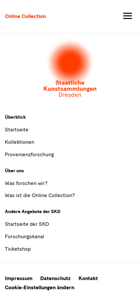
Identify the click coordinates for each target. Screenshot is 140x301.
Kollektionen (19, 142)
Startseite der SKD (27, 224)
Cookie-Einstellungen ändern (39, 287)
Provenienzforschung (29, 154)
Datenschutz (55, 278)
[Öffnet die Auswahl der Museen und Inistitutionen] (70, 69)
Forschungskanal (24, 236)
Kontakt (88, 278)
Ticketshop (18, 249)
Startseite (16, 129)
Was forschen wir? (26, 183)
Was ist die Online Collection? (40, 195)
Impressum (18, 278)
